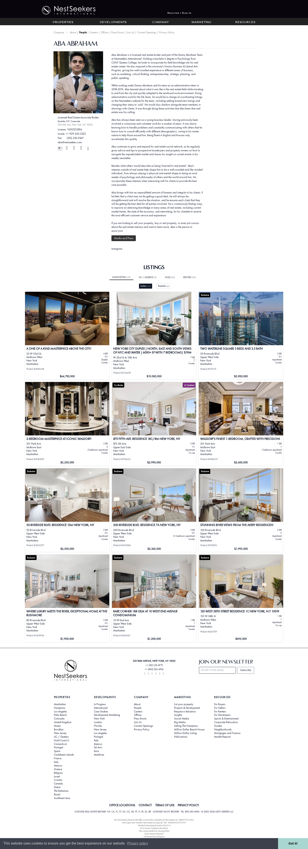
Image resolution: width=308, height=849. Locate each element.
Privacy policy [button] (137, 843)
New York (99, 718)
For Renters (220, 711)
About (73, 32)
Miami (57, 726)
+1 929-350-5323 (76, 134)
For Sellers (219, 708)
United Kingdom (62, 722)
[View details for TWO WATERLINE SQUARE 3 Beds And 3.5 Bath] (240, 336)
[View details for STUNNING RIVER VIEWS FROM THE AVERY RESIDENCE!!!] (240, 510)
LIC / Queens (148, 277)
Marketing (201, 22)
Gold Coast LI (61, 740)
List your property (183, 704)
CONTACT (145, 805)
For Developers (222, 715)
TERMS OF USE (164, 805)
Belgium (58, 773)
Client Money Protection (154, 833)
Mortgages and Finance (227, 733)
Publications (180, 736)
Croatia (58, 780)
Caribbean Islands (64, 754)
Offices (104, 32)
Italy (56, 762)
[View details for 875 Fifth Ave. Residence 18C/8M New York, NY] (154, 424)
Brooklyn (59, 729)
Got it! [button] (293, 843)
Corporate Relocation (226, 722)
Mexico (58, 765)
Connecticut (60, 744)
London (98, 722)
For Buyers (219, 704)
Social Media (181, 718)
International (101, 708)
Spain (57, 751)
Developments (113, 22)
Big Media (180, 722)
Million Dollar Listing (185, 733)
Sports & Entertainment (226, 718)
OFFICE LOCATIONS (122, 805)
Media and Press (123, 238)
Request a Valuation (185, 711)
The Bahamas (61, 791)
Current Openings (146, 32)
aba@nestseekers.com (70, 142)
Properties (63, 22)
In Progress (100, 704)
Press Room (117, 32)
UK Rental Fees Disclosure (154, 836)
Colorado (59, 718)
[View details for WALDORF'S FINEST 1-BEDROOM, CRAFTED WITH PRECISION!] (240, 424)
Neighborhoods (223, 729)
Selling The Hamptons (186, 726)
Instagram (116, 249)
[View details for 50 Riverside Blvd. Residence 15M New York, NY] (67, 510)
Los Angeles (60, 711)
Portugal (58, 747)
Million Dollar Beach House (189, 729)
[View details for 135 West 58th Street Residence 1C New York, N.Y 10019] (240, 598)
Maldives (99, 754)
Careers (93, 32)
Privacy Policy (167, 32)
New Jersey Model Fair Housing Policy (154, 831)
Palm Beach (60, 715)
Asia (96, 751)
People (83, 32)
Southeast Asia (62, 798)
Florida (98, 726)
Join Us (130, 32)
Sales (145, 286)
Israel (57, 776)
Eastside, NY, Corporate (69, 121)
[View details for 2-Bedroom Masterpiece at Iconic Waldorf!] (67, 424)
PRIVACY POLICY (188, 805)
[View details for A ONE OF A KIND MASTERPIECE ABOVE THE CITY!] (67, 336)
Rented (189, 277)
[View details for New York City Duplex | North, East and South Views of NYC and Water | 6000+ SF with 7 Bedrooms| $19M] (154, 336)
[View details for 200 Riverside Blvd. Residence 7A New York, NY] (154, 510)
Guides (218, 726)
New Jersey (60, 733)
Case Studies (101, 711)
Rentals (163, 286)
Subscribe (245, 670)
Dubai (57, 787)
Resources (245, 22)
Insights (178, 715)
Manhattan (121, 277)
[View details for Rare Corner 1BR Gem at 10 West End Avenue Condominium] (154, 598)
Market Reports (222, 736)
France (57, 758)
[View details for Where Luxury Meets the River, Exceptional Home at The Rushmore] (67, 598)
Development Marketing (107, 715)
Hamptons (59, 708)
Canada (58, 783)
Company (160, 22)
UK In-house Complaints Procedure (154, 828)
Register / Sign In (179, 13)
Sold (170, 277)
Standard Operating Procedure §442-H (154, 825)
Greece (58, 769)
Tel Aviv (98, 747)
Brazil (57, 794)
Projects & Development (187, 708)
